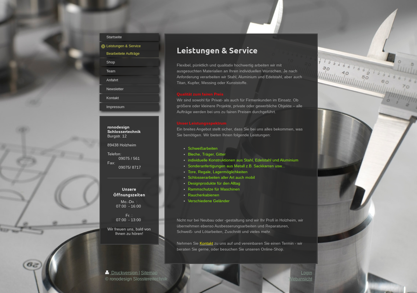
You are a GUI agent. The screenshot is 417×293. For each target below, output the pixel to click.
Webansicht (300, 278)
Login (306, 272)
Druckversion (122, 272)
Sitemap (149, 272)
